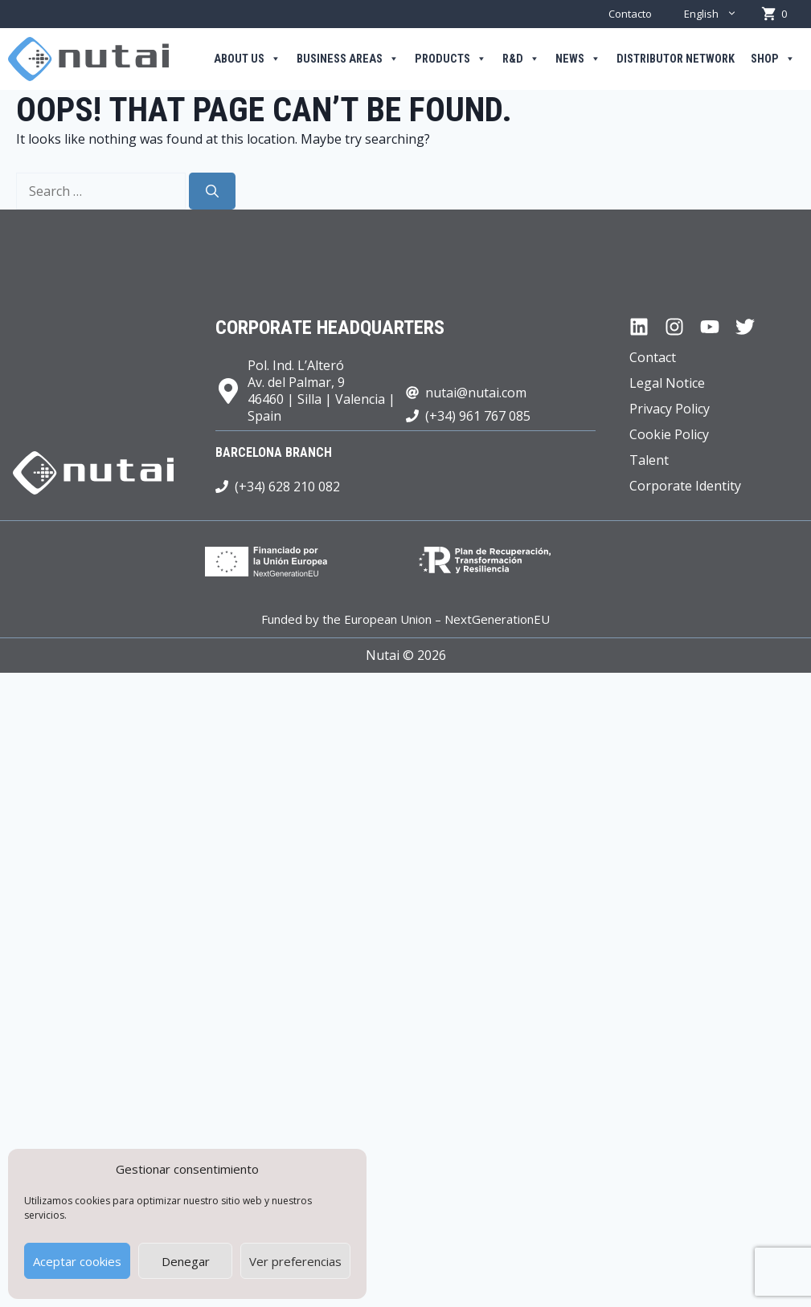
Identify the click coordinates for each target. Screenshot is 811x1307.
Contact (652, 357)
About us (247, 59)
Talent (649, 460)
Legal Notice (667, 383)
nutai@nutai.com (475, 392)
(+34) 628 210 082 (287, 486)
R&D (520, 59)
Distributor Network (675, 59)
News (577, 59)
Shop (773, 59)
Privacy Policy (669, 408)
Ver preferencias (295, 1261)
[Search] (212, 191)
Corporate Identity (685, 486)
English (718, 14)
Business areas (348, 59)
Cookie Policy (669, 434)
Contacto (630, 13)
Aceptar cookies (77, 1261)
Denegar (186, 1261)
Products (450, 59)
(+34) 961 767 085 (477, 416)
